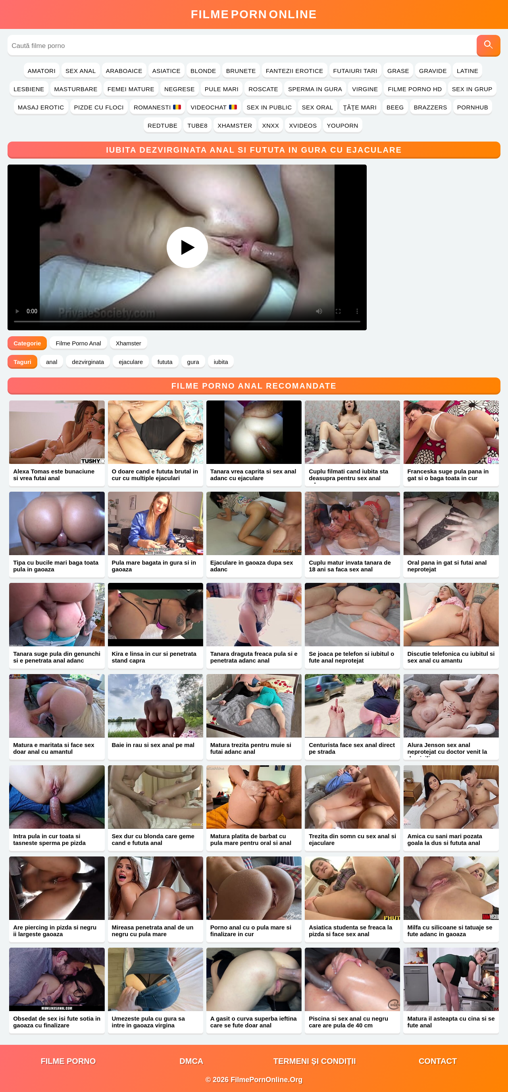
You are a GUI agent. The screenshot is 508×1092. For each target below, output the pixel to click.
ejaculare (131, 361)
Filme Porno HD (415, 89)
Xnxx (270, 125)
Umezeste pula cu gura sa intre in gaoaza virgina (148, 1022)
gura (193, 361)
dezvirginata (88, 361)
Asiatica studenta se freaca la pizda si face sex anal (350, 930)
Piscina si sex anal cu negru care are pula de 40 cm (348, 1022)
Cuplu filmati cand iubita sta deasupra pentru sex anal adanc (348, 478)
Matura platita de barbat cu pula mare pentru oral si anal (250, 839)
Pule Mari (222, 89)
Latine (467, 70)
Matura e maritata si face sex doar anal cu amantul (53, 748)
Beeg (395, 107)
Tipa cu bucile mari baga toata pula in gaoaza (55, 566)
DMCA (191, 1061)
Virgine (365, 89)
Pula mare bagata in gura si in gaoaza (154, 566)
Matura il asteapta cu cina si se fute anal (451, 1022)
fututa (165, 361)
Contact (438, 1061)
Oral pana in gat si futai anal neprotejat (447, 566)
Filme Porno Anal (78, 343)
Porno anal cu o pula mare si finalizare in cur (250, 930)
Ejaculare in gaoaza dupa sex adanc (251, 566)
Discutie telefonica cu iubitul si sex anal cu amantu (451, 657)
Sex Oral (317, 107)
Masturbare (76, 89)
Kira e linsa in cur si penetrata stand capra (154, 657)
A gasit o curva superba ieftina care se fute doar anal (253, 1022)
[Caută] (488, 46)
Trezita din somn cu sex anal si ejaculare (352, 839)
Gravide (433, 70)
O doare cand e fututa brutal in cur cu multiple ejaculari (155, 474)
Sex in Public (269, 107)
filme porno (68, 1061)
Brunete (241, 70)
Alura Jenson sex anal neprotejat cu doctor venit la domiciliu (447, 751)
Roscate (263, 89)
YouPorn (342, 125)
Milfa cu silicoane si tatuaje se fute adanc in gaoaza (449, 930)
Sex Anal (80, 70)
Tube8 (197, 125)
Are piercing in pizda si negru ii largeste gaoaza (54, 930)
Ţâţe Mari (360, 107)
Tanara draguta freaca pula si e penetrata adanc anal (254, 657)
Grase (398, 70)
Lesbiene (28, 89)
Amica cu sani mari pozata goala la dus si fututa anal (444, 839)
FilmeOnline (254, 14)
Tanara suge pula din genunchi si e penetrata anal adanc (56, 657)
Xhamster (234, 125)
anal (51, 361)
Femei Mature (131, 89)
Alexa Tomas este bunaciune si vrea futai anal (53, 474)
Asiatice (166, 70)
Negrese (179, 89)
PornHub (473, 107)
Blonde (203, 70)
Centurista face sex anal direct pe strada (352, 748)
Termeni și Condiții (314, 1061)
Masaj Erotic (41, 107)
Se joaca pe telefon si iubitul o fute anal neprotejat (351, 657)
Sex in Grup (472, 89)
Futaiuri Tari (355, 70)
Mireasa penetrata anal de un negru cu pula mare (153, 930)
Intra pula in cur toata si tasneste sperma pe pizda (49, 839)
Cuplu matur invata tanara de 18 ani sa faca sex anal (350, 566)
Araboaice (124, 70)
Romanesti (157, 107)
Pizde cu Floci (99, 107)
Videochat (214, 107)
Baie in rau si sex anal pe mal (153, 744)
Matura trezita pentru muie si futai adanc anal (250, 748)
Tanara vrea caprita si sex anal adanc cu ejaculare (253, 474)
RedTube (162, 125)
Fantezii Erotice (294, 70)
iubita (221, 361)
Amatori (42, 70)
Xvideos (303, 125)
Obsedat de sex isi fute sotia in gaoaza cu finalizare (56, 1022)
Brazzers (430, 107)
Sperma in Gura (315, 89)
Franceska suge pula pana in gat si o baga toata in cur (448, 474)
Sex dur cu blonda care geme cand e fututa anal (153, 839)
